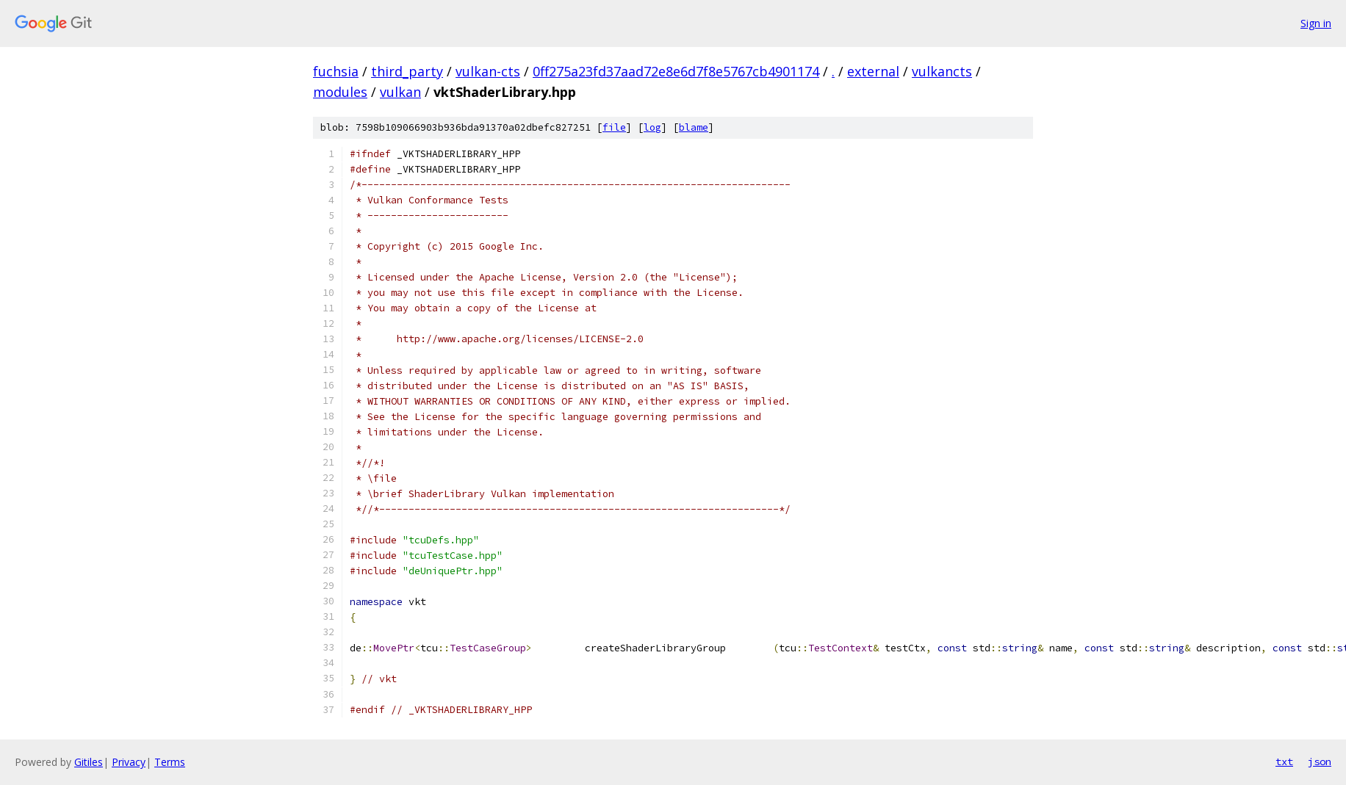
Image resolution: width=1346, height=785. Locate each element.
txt (1284, 761)
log (652, 127)
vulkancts (942, 71)
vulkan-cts (488, 71)
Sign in (1315, 23)
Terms (169, 762)
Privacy (128, 762)
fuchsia (336, 71)
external (873, 71)
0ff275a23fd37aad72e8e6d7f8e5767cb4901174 (676, 71)
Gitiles (88, 762)
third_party (407, 71)
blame (693, 127)
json (1319, 761)
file (614, 127)
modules (340, 92)
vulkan (400, 92)
